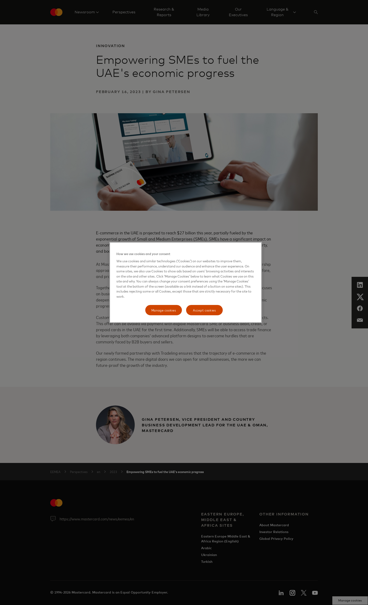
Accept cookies (204, 310)
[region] (185, 282)
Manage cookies (163, 310)
